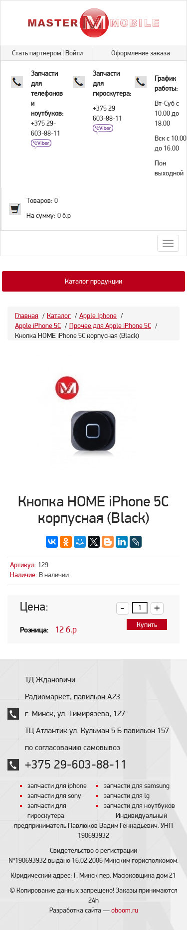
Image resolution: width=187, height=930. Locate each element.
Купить (147, 624)
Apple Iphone (98, 315)
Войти (74, 53)
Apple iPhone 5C (38, 325)
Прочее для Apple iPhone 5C (110, 325)
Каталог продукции (93, 281)
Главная (26, 315)
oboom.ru (124, 910)
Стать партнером (36, 53)
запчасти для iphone (57, 785)
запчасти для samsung (137, 785)
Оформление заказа (140, 53)
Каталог (59, 315)
